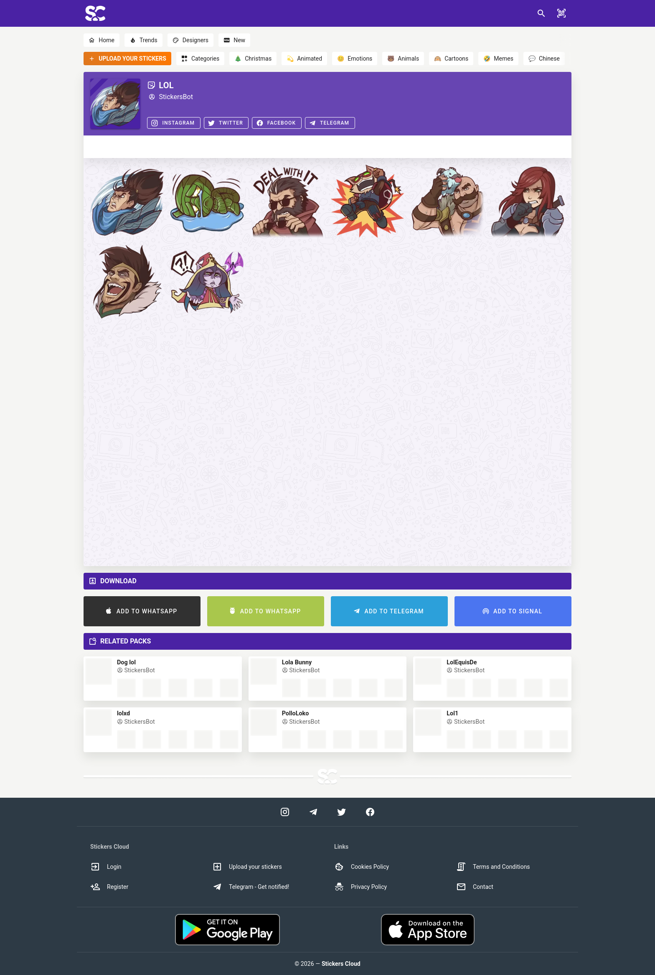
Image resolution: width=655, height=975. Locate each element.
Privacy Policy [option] (360, 887)
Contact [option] (474, 887)
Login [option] (106, 867)
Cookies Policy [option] (361, 867)
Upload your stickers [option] (247, 867)
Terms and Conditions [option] (493, 867)
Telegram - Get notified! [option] (250, 887)
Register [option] (109, 887)
